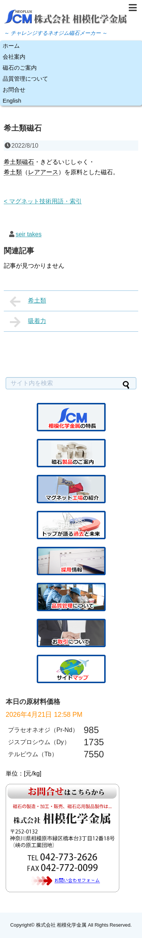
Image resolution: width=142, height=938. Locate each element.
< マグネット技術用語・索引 (43, 201)
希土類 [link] (13, 172)
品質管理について (25, 78)
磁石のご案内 (20, 67)
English (12, 100)
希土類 (28, 301)
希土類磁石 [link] (19, 162)
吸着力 (28, 322)
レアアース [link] (43, 172)
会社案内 (14, 56)
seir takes (28, 234)
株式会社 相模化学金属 (61, 925)
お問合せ (14, 89)
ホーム (11, 45)
